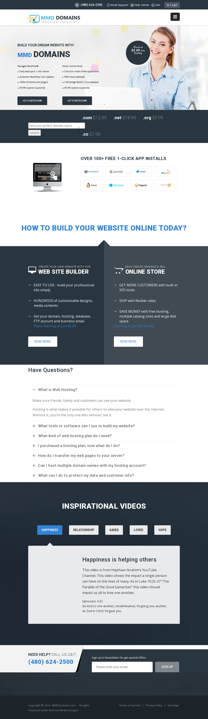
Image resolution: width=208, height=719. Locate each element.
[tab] (84, 535)
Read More (43, 341)
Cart (155, 5)
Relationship (83, 530)
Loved (138, 530)
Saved (114, 530)
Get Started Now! (32, 101)
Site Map (173, 705)
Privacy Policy (154, 705)
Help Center (140, 5)
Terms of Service (130, 705)
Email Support (117, 5)
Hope (163, 530)
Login (172, 5)
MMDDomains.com (64, 705)
